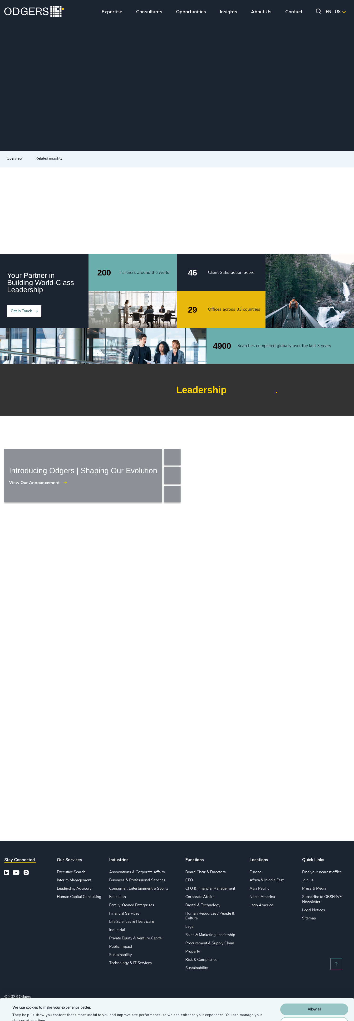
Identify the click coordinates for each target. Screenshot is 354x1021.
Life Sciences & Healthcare (131, 921)
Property (192, 951)
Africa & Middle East (267, 880)
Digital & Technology (202, 905)
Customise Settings (314, 1000)
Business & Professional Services (137, 880)
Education (117, 897)
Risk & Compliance (201, 960)
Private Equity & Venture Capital (135, 938)
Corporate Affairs (200, 897)
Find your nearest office (322, 872)
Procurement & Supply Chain (209, 943)
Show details (22, 1011)
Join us (308, 880)
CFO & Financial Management (210, 888)
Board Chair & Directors (205, 872)
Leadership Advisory (74, 888)
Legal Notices (313, 910)
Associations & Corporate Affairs (137, 872)
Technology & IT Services (130, 963)
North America (262, 897)
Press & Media (314, 888)
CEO (189, 880)
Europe (255, 872)
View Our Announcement (34, 483)
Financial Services (124, 913)
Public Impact (120, 946)
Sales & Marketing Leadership (210, 935)
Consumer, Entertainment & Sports (138, 888)
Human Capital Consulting (79, 897)
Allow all (314, 987)
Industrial (117, 930)
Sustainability (120, 955)
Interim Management (74, 880)
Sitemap (309, 918)
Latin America (261, 905)
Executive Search (71, 872)
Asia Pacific (259, 888)
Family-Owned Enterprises (131, 905)
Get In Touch (21, 311)
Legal (189, 926)
